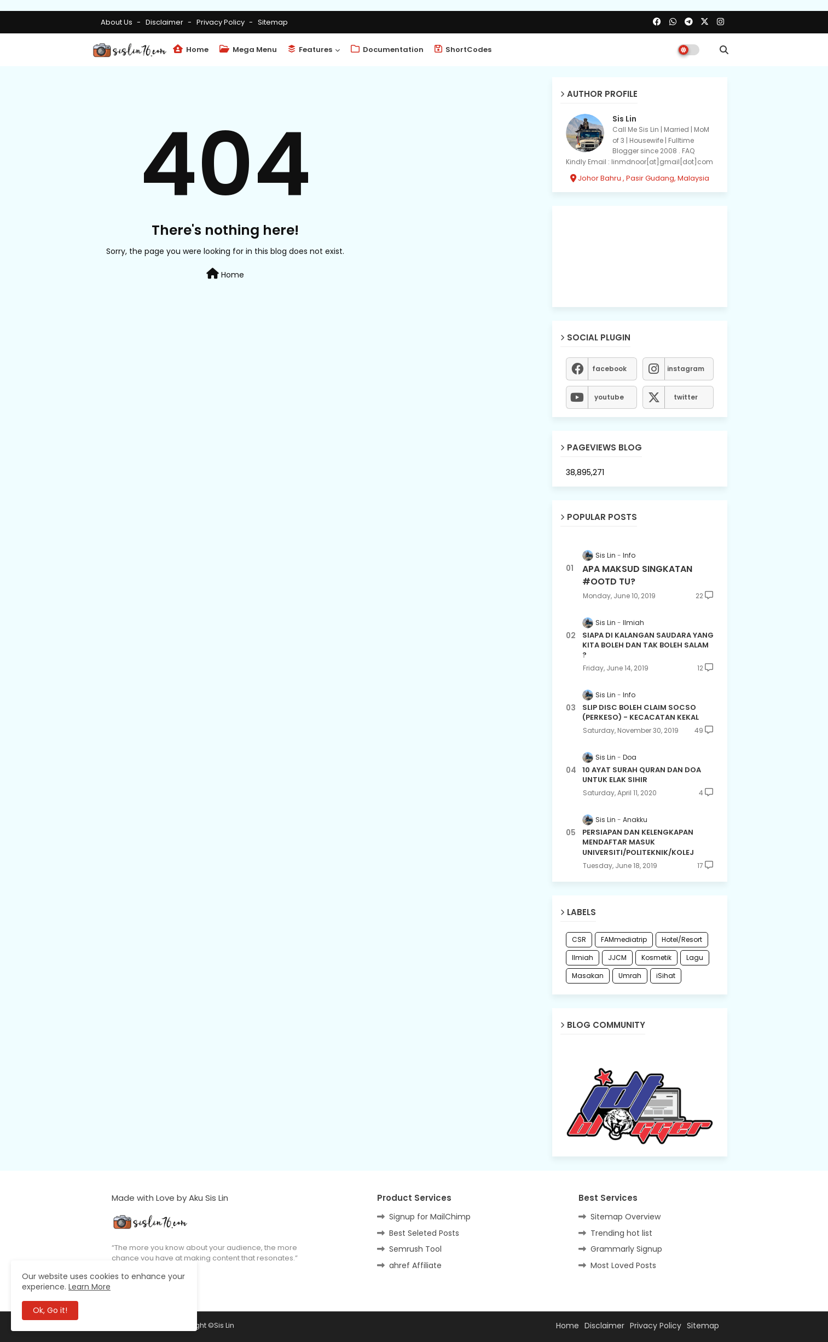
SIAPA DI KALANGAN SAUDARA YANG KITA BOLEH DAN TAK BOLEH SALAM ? (648, 645)
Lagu (694, 957)
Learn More (89, 1286)
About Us (117, 22)
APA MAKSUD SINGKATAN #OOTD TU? (637, 575)
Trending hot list (621, 1233)
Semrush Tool (415, 1248)
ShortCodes (463, 49)
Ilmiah (582, 957)
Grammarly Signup (626, 1248)
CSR (579, 939)
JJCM (617, 957)
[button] (724, 50)
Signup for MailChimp (430, 1216)
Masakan (588, 975)
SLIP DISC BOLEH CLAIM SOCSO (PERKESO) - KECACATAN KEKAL (640, 712)
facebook (609, 368)
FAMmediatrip (624, 939)
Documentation (387, 49)
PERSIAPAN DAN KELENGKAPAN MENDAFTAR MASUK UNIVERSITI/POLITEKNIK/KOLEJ (638, 842)
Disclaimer (165, 22)
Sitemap (273, 22)
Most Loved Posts (623, 1265)
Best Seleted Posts (424, 1233)
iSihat (665, 975)
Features (310, 49)
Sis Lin (624, 119)
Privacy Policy (221, 22)
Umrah (629, 975)
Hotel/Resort (682, 939)
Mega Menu (248, 49)
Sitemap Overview (625, 1216)
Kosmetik (656, 957)
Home (191, 49)
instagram (685, 368)
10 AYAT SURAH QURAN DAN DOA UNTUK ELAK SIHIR (641, 775)
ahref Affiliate (415, 1265)
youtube (609, 397)
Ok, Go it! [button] (50, 1310)
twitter (686, 397)
